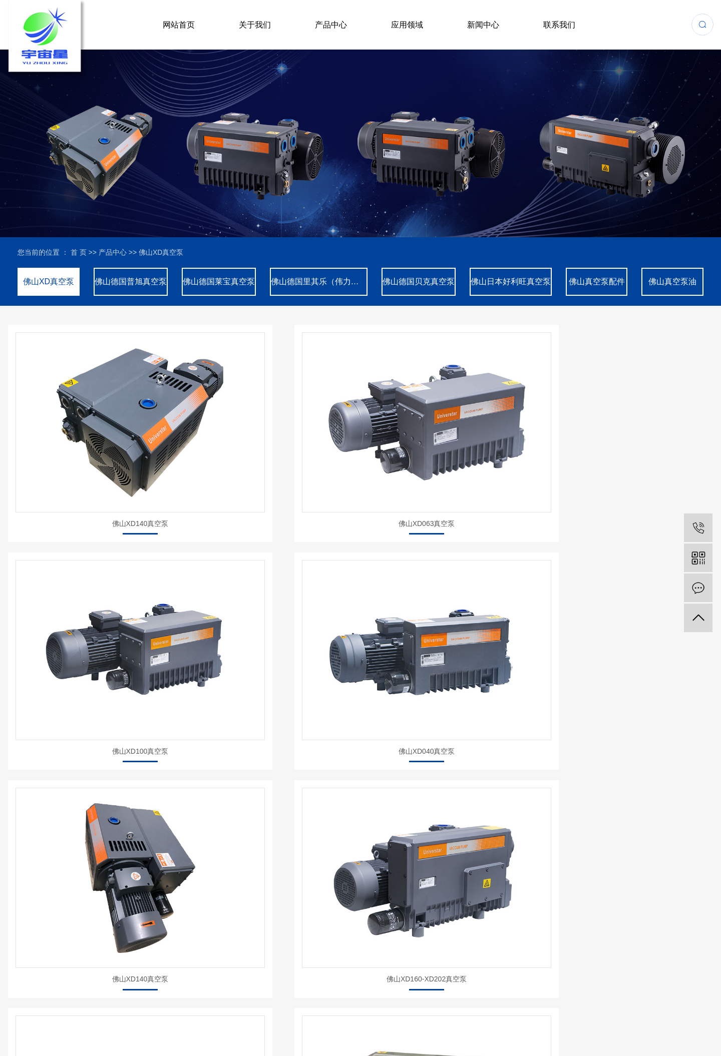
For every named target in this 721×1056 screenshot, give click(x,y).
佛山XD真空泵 (161, 252)
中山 (666, 1030)
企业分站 (20, 1042)
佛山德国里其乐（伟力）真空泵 (319, 281)
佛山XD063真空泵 (269, 448)
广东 (680, 1030)
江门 (639, 1030)
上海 (598, 1030)
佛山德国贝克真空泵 (419, 281)
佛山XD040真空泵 (633, 448)
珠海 (625, 1030)
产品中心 (331, 25)
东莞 (707, 1030)
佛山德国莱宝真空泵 (219, 281)
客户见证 (356, 938)
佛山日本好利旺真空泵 (511, 281)
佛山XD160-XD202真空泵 (269, 607)
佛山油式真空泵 (633, 607)
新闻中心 (483, 25)
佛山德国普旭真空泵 (131, 281)
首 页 (79, 252)
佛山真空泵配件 (597, 281)
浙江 (612, 1030)
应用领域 (407, 25)
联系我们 (559, 25)
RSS (72, 1042)
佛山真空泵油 (672, 281)
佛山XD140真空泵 (88, 448)
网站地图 (49, 1042)
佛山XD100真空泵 (451, 448)
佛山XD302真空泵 (451, 607)
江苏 (584, 1030)
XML (89, 1042)
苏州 (694, 1030)
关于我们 (255, 25)
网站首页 (179, 25)
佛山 (653, 1030)
